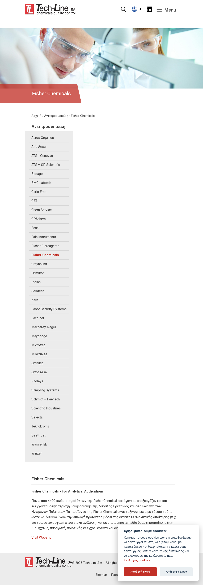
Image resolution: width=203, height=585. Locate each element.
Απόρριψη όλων (176, 571)
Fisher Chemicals (83, 116)
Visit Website (41, 537)
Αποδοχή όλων (140, 571)
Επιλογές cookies (137, 560)
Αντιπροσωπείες (56, 116)
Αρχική (36, 116)
